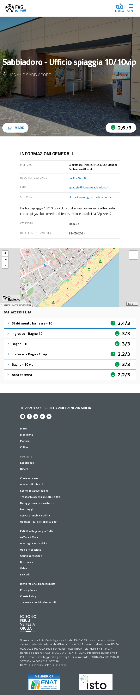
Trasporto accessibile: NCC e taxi (40, 497)
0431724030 (77, 177)
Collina (24, 447)
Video (23, 568)
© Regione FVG (7, 304)
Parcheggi (26, 509)
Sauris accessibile (31, 556)
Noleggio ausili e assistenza (37, 503)
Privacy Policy (28, 590)
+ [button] (5, 254)
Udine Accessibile (30, 549)
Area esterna (19, 374)
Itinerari (25, 469)
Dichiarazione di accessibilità (37, 584)
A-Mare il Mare (29, 537)
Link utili (25, 574)
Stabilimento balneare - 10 (29, 323)
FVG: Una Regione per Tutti (36, 531)
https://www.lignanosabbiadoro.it (90, 197)
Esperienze (27, 463)
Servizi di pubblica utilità (35, 515)
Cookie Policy (28, 596)
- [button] (5, 265)
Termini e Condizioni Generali (38, 602)
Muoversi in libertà (31, 484)
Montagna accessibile (33, 543)
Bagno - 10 (17, 343)
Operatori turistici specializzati (39, 522)
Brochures (26, 562)
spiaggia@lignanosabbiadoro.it (89, 187)
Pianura (25, 441)
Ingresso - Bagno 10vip (26, 354)
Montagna (26, 435)
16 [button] (5, 259)
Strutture (26, 456)
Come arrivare (29, 478)
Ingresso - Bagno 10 (24, 333)
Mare (23, 428)
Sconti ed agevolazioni (34, 490)
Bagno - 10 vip (19, 364)
